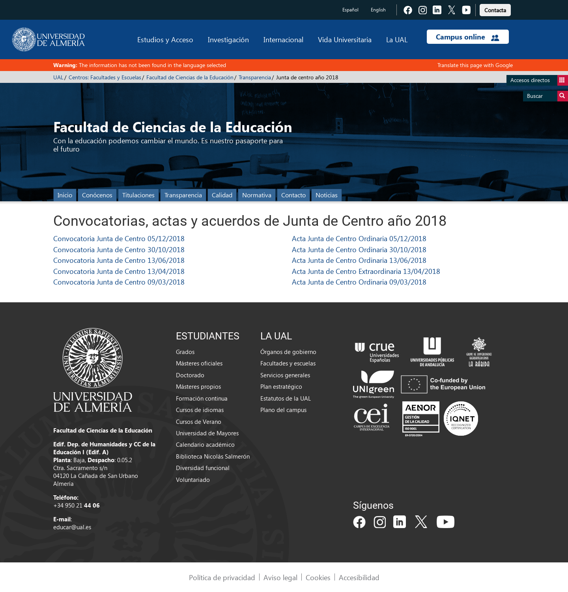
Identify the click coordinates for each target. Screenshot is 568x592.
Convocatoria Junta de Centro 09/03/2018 (119, 282)
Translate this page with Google (475, 65)
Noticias (327, 195)
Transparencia (255, 77)
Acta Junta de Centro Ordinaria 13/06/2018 (359, 260)
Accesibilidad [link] (359, 577)
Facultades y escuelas (288, 363)
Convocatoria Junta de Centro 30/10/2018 (119, 249)
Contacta (495, 10)
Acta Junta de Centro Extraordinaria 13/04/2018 (366, 271)
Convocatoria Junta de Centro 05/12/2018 (119, 238)
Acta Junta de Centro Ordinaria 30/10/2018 (359, 249)
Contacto (293, 195)
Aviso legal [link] (280, 577)
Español (350, 10)
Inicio (65, 195)
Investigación (228, 39)
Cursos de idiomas (200, 410)
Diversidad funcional (203, 468)
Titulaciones (138, 195)
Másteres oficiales (199, 363)
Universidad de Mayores (207, 433)
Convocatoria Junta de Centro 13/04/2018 (119, 271)
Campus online (467, 36)
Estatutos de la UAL (285, 398)
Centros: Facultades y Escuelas (105, 77)
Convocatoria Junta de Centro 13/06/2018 (119, 260)
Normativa (256, 195)
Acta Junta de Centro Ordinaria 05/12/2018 (359, 238)
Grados (185, 352)
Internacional (283, 39)
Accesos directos (539, 80)
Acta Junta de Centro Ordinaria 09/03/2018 (359, 282)
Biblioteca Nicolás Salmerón (213, 456)
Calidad (222, 195)
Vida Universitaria (345, 39)
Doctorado (190, 375)
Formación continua (202, 398)
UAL (58, 77)
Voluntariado (193, 479)
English (378, 10)
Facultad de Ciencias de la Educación (190, 77)
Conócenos (97, 195)
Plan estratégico (281, 386)
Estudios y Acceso (165, 39)
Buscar (547, 96)
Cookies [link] (318, 577)
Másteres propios (198, 386)
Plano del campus (283, 410)
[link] (495, 9)
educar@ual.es (72, 527)
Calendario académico (205, 444)
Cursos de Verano (198, 421)
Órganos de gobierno (288, 352)
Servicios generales (285, 375)
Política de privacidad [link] (222, 577)
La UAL (396, 39)
